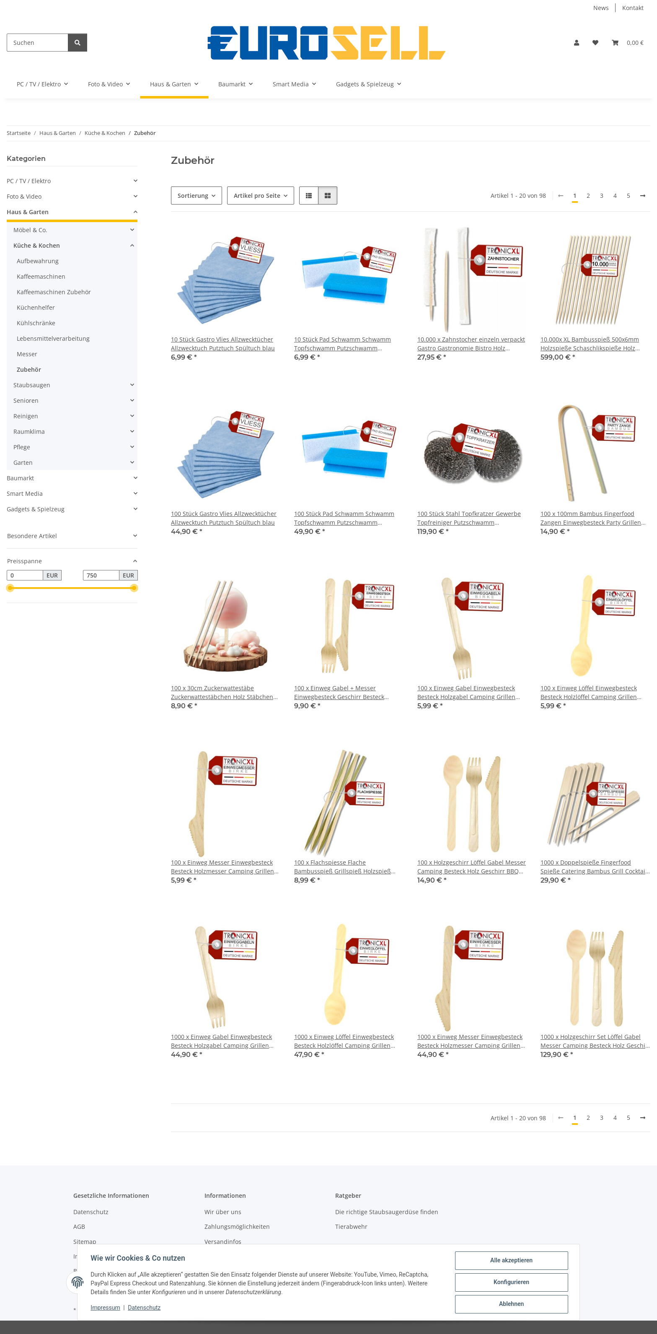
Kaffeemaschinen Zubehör (54, 292)
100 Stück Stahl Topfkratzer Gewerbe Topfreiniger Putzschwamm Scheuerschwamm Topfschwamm (469, 518)
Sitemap (84, 1242)
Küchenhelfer (36, 307)
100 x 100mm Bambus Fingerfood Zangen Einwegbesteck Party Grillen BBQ (591, 518)
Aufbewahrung (38, 261)
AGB (79, 1226)
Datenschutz (144, 1308)
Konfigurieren (511, 1282)
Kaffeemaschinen (41, 276)
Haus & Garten (28, 212)
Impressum (105, 1308)
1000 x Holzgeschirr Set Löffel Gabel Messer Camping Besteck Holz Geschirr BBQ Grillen (595, 1041)
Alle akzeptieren (511, 1260)
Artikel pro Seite (257, 195)
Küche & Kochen (36, 245)
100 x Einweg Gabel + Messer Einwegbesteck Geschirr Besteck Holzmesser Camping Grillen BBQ (341, 692)
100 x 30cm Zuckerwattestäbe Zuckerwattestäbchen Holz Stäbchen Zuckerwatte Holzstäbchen (222, 692)
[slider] (10, 588)
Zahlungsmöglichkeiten (237, 1226)
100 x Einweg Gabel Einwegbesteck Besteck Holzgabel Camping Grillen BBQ (466, 692)
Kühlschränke (36, 323)
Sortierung (193, 195)
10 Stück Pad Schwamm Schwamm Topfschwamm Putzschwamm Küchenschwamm (342, 343)
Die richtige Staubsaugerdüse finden (386, 1212)
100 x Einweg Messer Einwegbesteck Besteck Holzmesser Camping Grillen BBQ (222, 867)
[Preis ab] (25, 575)
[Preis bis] (101, 575)
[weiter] (642, 196)
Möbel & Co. (30, 230)
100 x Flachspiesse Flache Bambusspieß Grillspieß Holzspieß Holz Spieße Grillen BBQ (342, 867)
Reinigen (25, 416)
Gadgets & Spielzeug (36, 509)
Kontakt (633, 8)
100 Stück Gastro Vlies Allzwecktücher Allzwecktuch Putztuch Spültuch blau (224, 518)
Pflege (21, 447)
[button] (576, 42)
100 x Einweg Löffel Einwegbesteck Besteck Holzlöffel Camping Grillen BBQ (589, 692)
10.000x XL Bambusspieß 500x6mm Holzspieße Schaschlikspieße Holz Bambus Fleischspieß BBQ (590, 343)
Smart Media (25, 493)
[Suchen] (37, 43)
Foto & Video (24, 196)
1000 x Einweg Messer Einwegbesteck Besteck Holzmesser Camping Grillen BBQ (469, 1041)
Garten (23, 462)
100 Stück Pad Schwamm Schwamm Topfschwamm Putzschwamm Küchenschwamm (344, 518)
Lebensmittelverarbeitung (53, 338)
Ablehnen (511, 1304)
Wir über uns (222, 1212)
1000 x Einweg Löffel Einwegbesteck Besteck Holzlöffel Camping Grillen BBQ (344, 1041)
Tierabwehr (351, 1226)
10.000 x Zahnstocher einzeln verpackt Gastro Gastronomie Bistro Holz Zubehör (471, 343)
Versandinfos (222, 1242)
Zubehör (29, 369)
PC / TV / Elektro (29, 181)
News (601, 8)
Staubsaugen (31, 385)
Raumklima (29, 431)
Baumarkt (20, 478)
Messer (27, 354)
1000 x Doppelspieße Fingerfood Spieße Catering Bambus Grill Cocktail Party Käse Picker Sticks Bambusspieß (594, 867)
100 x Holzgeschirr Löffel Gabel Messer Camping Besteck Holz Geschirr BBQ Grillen (471, 867)
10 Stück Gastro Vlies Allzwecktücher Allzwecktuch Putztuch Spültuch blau (223, 343)
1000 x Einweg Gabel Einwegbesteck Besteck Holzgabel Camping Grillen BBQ (221, 1041)
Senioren (26, 400)
